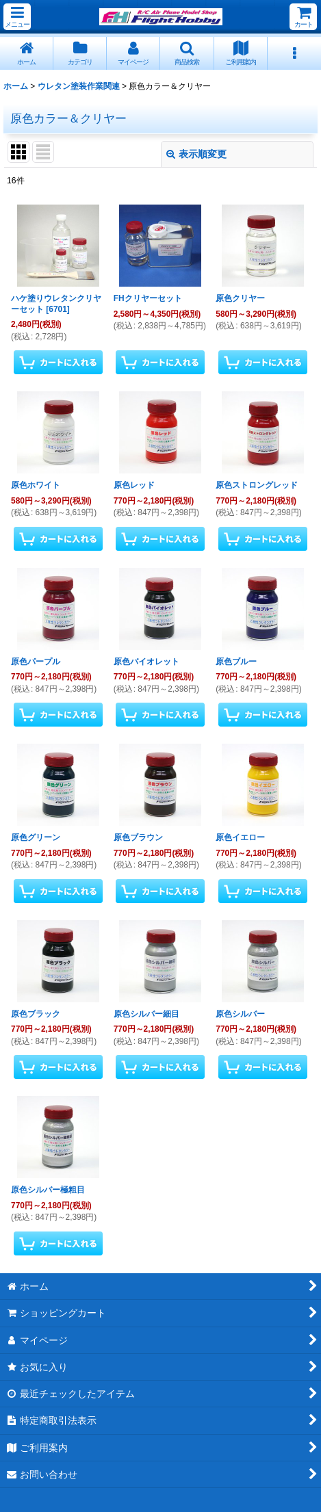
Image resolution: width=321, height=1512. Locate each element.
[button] (17, 16)
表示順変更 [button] (196, 153)
